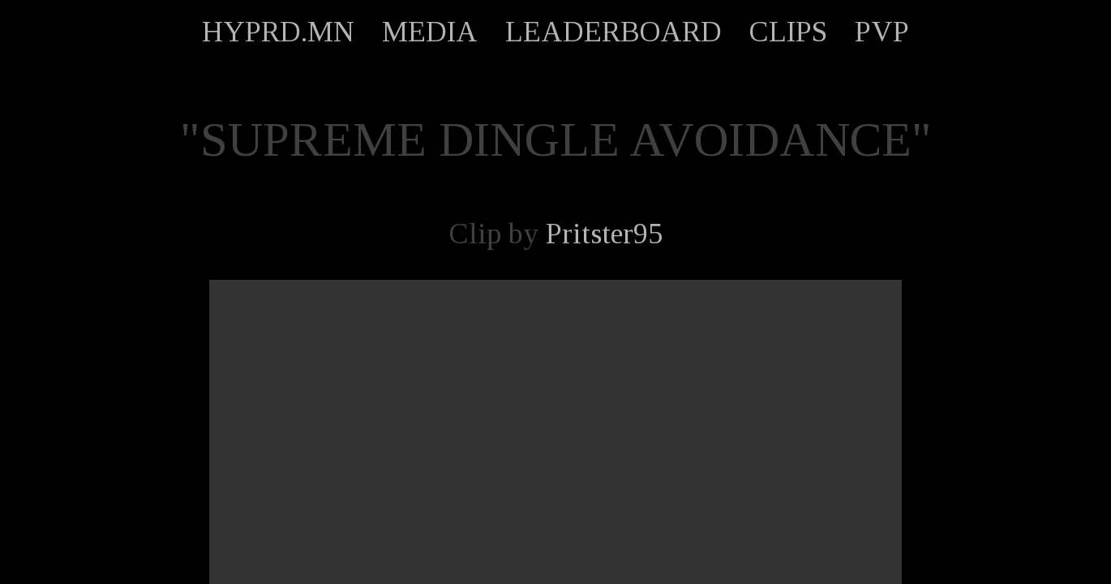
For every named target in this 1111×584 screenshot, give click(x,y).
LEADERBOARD (613, 31)
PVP (882, 31)
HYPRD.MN (278, 31)
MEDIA (430, 31)
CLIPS (788, 31)
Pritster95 (604, 233)
